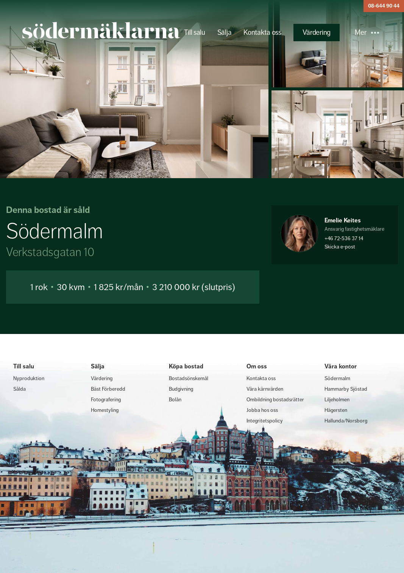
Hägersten (335, 410)
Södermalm (337, 378)
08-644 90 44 (383, 6)
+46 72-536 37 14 (343, 238)
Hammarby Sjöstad (345, 389)
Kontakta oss (262, 32)
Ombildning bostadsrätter (275, 399)
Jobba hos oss (262, 410)
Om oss (256, 366)
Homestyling (105, 410)
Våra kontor (340, 366)
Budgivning (181, 389)
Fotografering (106, 399)
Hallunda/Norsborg (345, 421)
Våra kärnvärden (264, 389)
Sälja (224, 32)
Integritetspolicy (264, 421)
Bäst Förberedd (108, 389)
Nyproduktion (28, 378)
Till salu (194, 32)
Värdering (317, 32)
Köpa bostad (186, 366)
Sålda (19, 389)
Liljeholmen (336, 399)
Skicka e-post (339, 246)
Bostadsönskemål (188, 378)
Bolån (175, 399)
